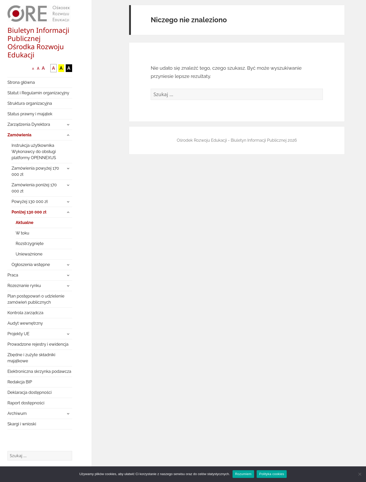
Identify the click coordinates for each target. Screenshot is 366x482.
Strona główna (21, 82)
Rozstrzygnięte (30, 243)
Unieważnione (29, 254)
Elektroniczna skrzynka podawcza (39, 371)
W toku (22, 233)
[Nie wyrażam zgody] (359, 474)
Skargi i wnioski (21, 424)
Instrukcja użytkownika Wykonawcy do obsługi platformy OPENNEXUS (34, 151)
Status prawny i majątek (29, 113)
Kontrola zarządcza (25, 312)
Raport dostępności (25, 403)
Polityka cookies (271, 474)
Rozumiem (243, 474)
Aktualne (24, 222)
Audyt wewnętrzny (25, 323)
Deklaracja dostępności (29, 392)
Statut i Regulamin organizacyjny (38, 92)
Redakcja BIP (19, 382)
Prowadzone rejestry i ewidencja (38, 344)
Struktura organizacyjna (29, 103)
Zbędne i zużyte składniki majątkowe (31, 357)
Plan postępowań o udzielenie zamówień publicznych (35, 299)
